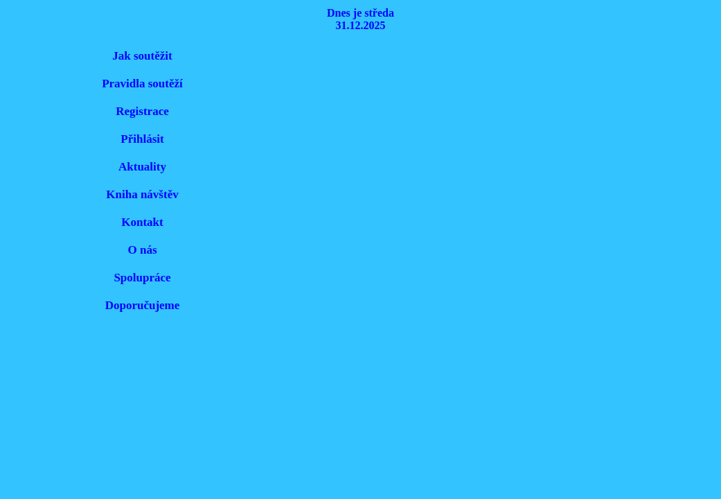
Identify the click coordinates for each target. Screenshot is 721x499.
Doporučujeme (142, 305)
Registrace (142, 111)
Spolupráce (142, 277)
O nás (142, 249)
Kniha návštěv (142, 194)
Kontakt (142, 222)
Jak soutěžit (142, 55)
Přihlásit (142, 139)
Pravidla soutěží (142, 83)
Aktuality (142, 166)
